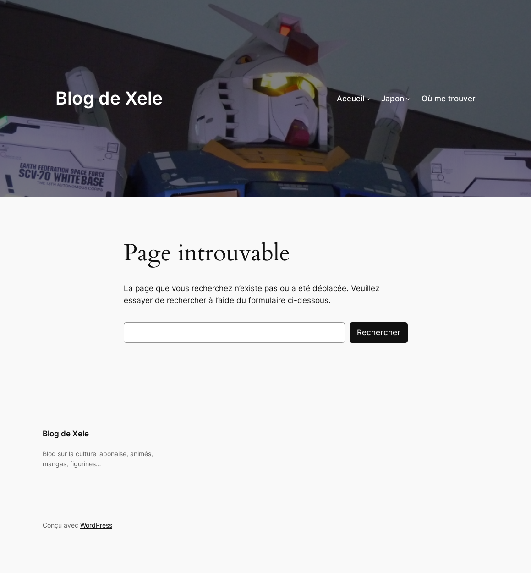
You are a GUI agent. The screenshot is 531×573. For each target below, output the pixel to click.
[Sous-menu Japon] (408, 98)
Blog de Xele (109, 98)
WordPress (96, 525)
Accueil (350, 98)
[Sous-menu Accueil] (368, 98)
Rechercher (378, 332)
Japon (392, 98)
